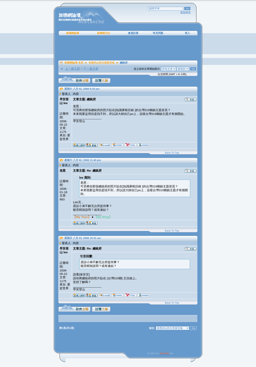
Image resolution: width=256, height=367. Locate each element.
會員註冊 (133, 33)
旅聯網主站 (103, 33)
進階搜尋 (185, 12)
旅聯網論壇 (72, 33)
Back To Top (172, 152)
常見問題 (158, 33)
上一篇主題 (72, 68)
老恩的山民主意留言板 (102, 62)
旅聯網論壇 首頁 (73, 62)
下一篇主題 (90, 68)
